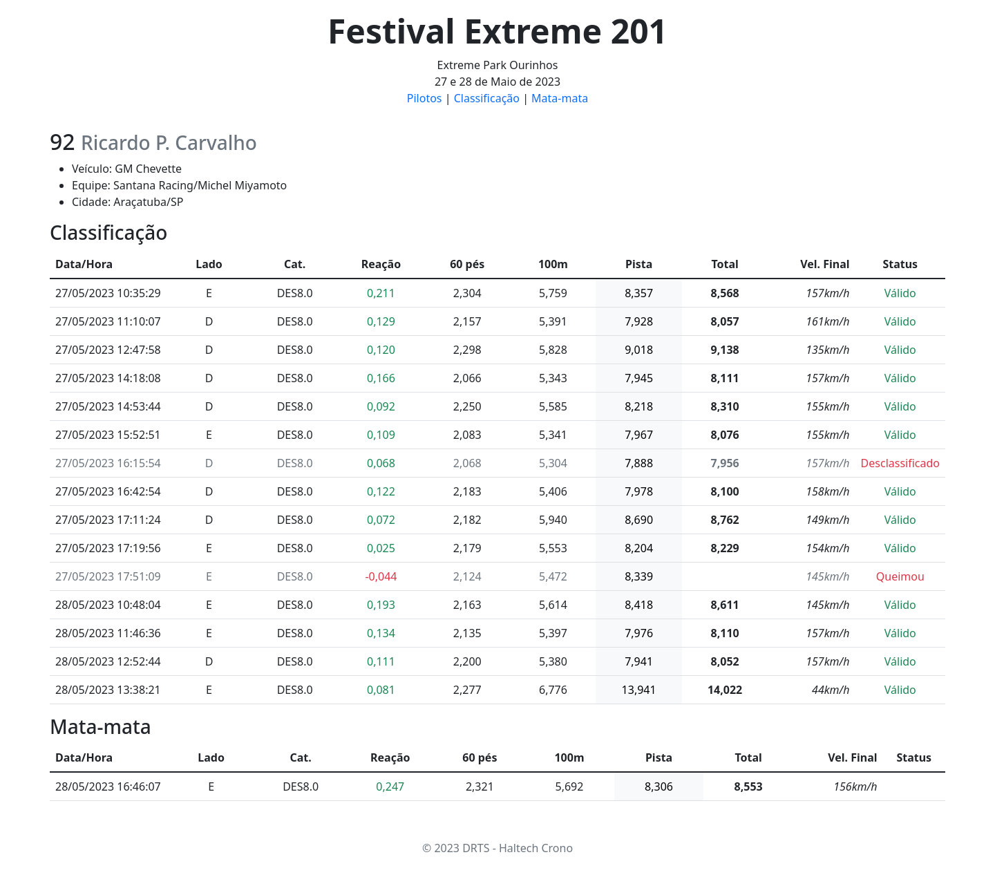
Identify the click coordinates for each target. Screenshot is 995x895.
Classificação (487, 98)
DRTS (475, 848)
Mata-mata (559, 98)
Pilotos (424, 98)
